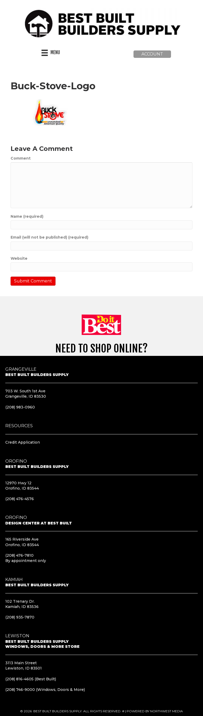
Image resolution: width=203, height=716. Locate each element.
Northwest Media (166, 711)
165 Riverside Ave (22, 539)
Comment (21, 158)
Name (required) (27, 216)
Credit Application (22, 442)
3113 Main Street (21, 663)
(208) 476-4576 (19, 498)
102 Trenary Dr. (20, 601)
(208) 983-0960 (20, 407)
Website (19, 258)
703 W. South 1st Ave (25, 391)
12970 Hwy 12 (18, 482)
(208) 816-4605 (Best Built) (30, 678)
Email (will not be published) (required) (49, 237)
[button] (152, 54)
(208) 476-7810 (19, 555)
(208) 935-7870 (19, 617)
